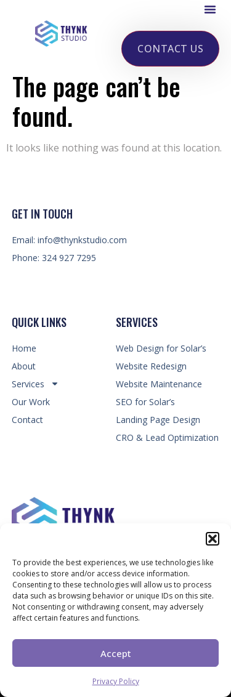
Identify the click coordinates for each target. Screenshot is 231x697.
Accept (115, 653)
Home (24, 348)
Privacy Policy (115, 681)
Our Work (31, 402)
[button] (212, 539)
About (24, 366)
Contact (27, 419)
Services (35, 383)
